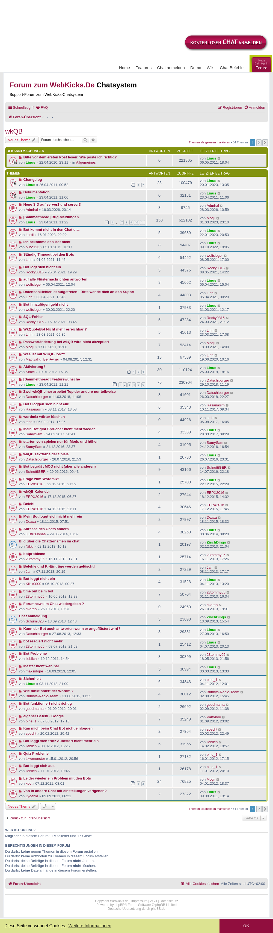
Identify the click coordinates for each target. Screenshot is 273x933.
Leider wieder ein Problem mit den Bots (57, 778)
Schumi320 (35, 621)
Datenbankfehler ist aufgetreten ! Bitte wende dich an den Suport (79, 292)
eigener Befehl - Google (43, 716)
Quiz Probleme (36, 753)
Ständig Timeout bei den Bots (48, 254)
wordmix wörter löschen (44, 417)
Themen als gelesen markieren (209, 142)
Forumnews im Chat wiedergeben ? (53, 604)
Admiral (32, 210)
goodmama (35, 709)
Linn (29, 260)
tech (29, 422)
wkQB (14, 131)
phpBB (119, 905)
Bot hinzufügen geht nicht (45, 304)
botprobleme (34, 554)
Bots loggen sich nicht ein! (46, 404)
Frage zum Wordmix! (41, 479)
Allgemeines (86, 162)
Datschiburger (218, 380)
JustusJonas (36, 534)
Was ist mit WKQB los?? (44, 354)
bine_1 (212, 680)
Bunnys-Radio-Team (42, 696)
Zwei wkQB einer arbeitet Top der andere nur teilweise (69, 391)
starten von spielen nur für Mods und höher (60, 441)
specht (31, 733)
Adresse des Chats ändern (46, 529)
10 (136, 222)
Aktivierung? (34, 367)
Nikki (30, 546)
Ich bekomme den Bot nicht (46, 242)
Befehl (28, 504)
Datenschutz (169, 901)
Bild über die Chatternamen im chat (49, 541)
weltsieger (215, 255)
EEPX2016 (34, 484)
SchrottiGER (36, 472)
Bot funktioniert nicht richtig (47, 703)
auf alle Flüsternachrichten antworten (55, 279)
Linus (30, 162)
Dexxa (31, 521)
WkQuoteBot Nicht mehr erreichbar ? (55, 329)
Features (143, 67)
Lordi (30, 235)
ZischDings (216, 542)
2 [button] (259, 142)
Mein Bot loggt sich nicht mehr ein (52, 516)
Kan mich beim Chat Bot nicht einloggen (58, 728)
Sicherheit (32, 679)
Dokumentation (36, 192)
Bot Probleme (35, 653)
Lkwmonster (35, 759)
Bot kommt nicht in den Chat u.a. (51, 230)
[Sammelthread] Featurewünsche (51, 379)
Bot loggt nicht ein (39, 579)
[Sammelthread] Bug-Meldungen (51, 217)
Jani (29, 571)
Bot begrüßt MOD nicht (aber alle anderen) (59, 466)
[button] (265, 142)
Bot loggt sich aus (39, 766)
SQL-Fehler (33, 317)
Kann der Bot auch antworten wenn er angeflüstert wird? (71, 629)
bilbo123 (32, 247)
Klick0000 (33, 584)
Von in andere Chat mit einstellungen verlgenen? (65, 791)
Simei (30, 372)
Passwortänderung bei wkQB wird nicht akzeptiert (66, 342)
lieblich (31, 659)
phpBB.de (158, 909)
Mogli (211, 218)
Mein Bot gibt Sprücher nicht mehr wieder (59, 429)
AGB (153, 901)
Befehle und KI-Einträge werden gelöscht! (59, 566)
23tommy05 (35, 559)
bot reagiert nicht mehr (43, 641)
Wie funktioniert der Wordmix (48, 691)
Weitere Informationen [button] (89, 925)
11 (142, 222)
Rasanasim (35, 409)
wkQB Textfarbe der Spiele (46, 454)
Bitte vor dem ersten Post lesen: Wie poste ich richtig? (70, 157)
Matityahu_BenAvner (42, 359)
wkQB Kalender (36, 491)
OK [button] (246, 926)
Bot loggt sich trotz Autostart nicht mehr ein (61, 741)
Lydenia (32, 796)
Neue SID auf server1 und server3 (52, 204)
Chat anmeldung (33, 616)
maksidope (34, 671)
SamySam (34, 434)
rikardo (31, 609)
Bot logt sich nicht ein (42, 267)
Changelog (32, 180)
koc (28, 783)
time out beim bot (38, 591)
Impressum (139, 901)
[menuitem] (42, 107)
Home (124, 67)
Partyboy (214, 717)
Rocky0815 (35, 272)
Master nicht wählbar (41, 666)
